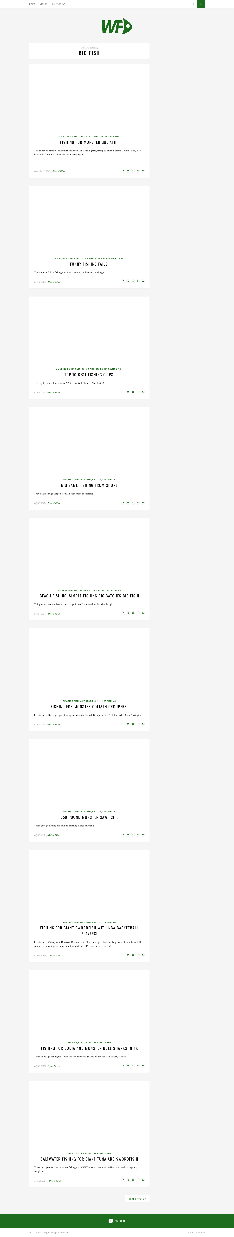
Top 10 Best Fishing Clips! (89, 374)
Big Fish (93, 136)
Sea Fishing (102, 369)
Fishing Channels (109, 136)
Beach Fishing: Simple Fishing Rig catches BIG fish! (89, 596)
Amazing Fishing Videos (73, 136)
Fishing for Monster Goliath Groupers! (89, 706)
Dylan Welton (59, 171)
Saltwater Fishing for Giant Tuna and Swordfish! (89, 1159)
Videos (43, 4)
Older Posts (137, 1199)
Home (32, 4)
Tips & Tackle (113, 590)
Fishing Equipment (79, 590)
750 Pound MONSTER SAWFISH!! (89, 817)
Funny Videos (102, 258)
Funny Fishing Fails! (89, 264)
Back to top (196, 1232)
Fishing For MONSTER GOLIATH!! (89, 142)
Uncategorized (102, 1042)
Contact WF (58, 4)
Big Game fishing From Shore (89, 485)
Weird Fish (117, 258)
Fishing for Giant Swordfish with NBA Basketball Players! (89, 930)
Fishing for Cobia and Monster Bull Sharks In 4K (89, 1048)
